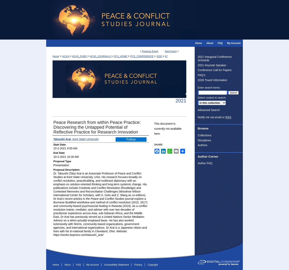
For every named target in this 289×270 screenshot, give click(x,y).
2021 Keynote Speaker (212, 65)
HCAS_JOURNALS (100, 56)
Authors (202, 145)
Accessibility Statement (117, 264)
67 (166, 56)
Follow (131, 139)
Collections (204, 135)
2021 (181, 100)
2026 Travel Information (212, 80)
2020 (160, 56)
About (67, 264)
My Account (92, 264)
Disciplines (204, 140)
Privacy (138, 264)
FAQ (78, 264)
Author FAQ (205, 163)
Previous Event (150, 51)
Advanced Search (209, 110)
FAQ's (201, 75)
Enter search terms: (209, 87)
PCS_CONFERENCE (142, 56)
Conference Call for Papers (215, 70)
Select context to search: (212, 97)
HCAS (66, 56)
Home (56, 56)
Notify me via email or (214, 117)
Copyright (153, 264)
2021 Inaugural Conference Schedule (215, 58)
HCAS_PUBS (79, 56)
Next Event (171, 51)
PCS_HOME (121, 56)
